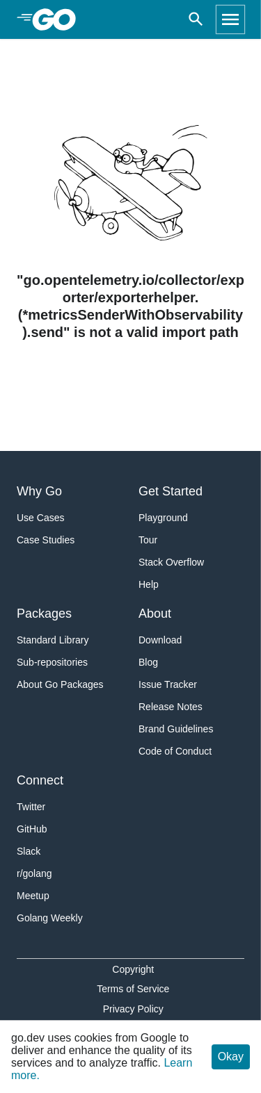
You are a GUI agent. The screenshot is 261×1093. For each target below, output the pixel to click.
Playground (163, 517)
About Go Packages (60, 684)
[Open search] (196, 19)
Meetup (33, 895)
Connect (40, 780)
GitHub (32, 829)
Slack (28, 851)
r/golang (34, 873)
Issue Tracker (168, 684)
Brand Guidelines (176, 728)
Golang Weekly (50, 917)
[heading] (59, 19)
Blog (148, 662)
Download (160, 640)
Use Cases (40, 517)
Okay (231, 1056)
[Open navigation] (230, 19)
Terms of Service (133, 988)
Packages (44, 614)
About (155, 614)
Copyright (133, 969)
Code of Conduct (175, 751)
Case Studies (45, 539)
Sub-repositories (52, 662)
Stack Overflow (171, 562)
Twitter (31, 806)
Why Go (39, 491)
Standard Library (53, 640)
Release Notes (171, 706)
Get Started (171, 491)
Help (149, 584)
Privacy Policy (133, 1008)
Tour (148, 539)
